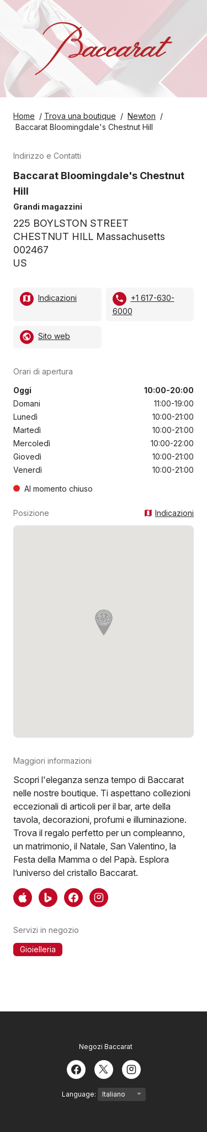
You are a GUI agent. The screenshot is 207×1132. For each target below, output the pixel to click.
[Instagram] (131, 1068)
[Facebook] (76, 1068)
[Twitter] (103, 1068)
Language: (104, 1094)
